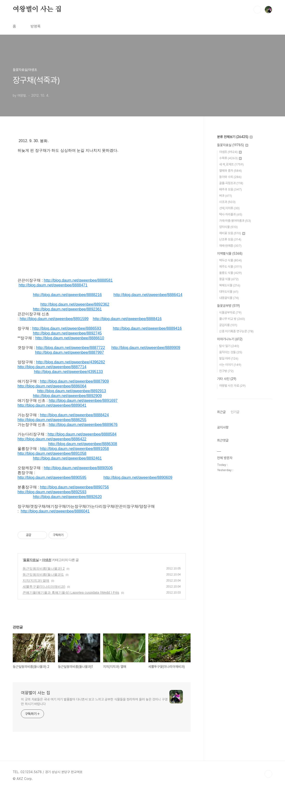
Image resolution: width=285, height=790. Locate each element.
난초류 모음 (230, 239)
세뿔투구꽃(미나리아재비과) (44, 586)
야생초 (46, 560)
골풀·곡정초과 (231, 183)
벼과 (225, 195)
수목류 (230, 158)
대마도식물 (228, 291)
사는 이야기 (230, 365)
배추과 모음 (230, 189)
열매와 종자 (230, 170)
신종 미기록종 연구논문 (236, 331)
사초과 (227, 202)
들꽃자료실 (31, 560)
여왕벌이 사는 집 (37, 9)
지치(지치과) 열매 (36, 580)
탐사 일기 (229, 346)
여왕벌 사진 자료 (232, 385)
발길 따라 (228, 358)
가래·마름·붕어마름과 (235, 220)
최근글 (221, 412)
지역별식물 (229, 253)
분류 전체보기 (235, 137)
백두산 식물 (230, 260)
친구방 (226, 371)
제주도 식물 (230, 266)
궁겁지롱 (228, 325)
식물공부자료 (230, 312)
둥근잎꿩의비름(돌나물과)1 (43, 574)
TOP (268, 774)
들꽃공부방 (228, 306)
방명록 (36, 26)
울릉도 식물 (230, 273)
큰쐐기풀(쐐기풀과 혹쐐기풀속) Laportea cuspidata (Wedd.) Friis (71, 592)
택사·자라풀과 (230, 214)
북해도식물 (229, 285)
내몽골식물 (229, 298)
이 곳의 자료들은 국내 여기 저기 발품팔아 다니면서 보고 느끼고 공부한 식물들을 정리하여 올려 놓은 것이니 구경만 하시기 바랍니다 (94, 701)
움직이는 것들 (230, 352)
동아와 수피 (230, 177)
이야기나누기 (229, 339)
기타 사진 (226, 379)
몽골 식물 (229, 279)
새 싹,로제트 (231, 164)
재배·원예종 (230, 245)
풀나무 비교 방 (232, 319)
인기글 (235, 412)
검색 (257, 9)
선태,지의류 (229, 208)
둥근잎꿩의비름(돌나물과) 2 (44, 568)
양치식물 (228, 227)
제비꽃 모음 (232, 233)
